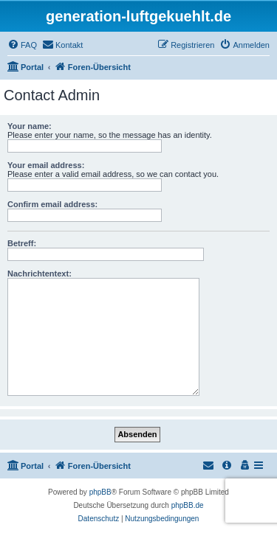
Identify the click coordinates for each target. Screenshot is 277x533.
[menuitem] (22, 45)
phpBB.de (187, 505)
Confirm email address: (52, 204)
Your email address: (45, 165)
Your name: (29, 126)
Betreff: (21, 243)
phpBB (100, 492)
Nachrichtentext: (39, 273)
